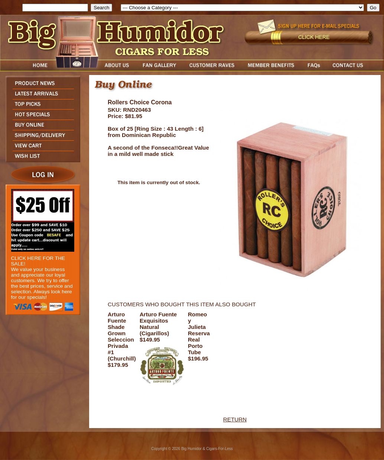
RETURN (235, 419)
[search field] (55, 8)
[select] (242, 7)
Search (13, 7)
